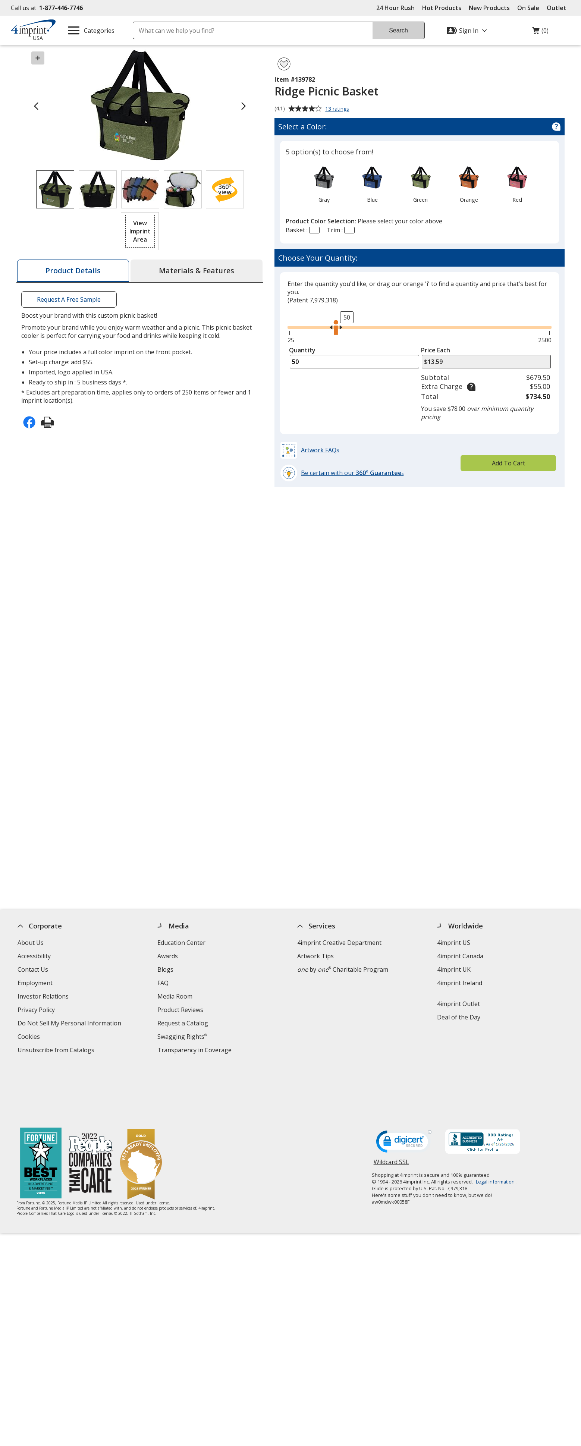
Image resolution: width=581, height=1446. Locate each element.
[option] (323, 184)
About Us (31, 943)
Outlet (558, 8)
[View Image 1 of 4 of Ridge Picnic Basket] (55, 189)
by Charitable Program (342, 969)
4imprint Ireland (459, 983)
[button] (225, 189)
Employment (35, 983)
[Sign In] (468, 31)
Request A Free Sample (69, 299)
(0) (540, 32)
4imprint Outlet (458, 1004)
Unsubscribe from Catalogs (57, 1051)
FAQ (163, 983)
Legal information (495, 1125)
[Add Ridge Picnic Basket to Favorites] (284, 64)
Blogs (165, 969)
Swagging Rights (182, 1036)
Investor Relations (44, 997)
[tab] (73, 271)
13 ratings (338, 109)
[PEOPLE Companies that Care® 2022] (90, 1108)
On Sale (528, 8)
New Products (489, 8)
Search (398, 30)
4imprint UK (454, 969)
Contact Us (33, 969)
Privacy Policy (37, 1011)
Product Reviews (180, 1010)
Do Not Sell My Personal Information (70, 1024)
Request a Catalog (182, 1023)
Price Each (435, 350)
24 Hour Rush (395, 8)
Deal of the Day (458, 1017)
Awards (167, 956)
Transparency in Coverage (195, 1051)
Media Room (174, 996)
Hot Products (441, 8)
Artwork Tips (315, 956)
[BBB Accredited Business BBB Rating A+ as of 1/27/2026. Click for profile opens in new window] (482, 1086)
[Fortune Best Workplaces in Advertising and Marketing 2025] (40, 1108)
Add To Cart (508, 463)
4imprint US (453, 943)
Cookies (30, 1037)
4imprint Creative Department (339, 943)
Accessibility (34, 956)
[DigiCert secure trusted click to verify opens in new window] (404, 1088)
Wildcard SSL (391, 1109)
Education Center (181, 943)
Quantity (302, 350)
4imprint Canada (460, 956)
